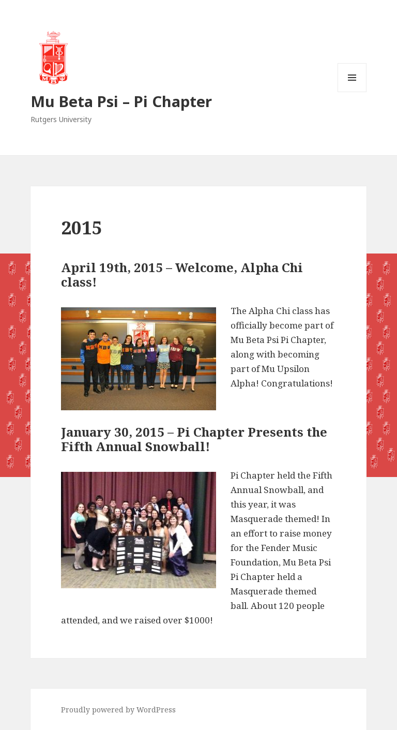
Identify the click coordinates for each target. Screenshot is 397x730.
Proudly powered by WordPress (118, 709)
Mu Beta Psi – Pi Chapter (121, 101)
